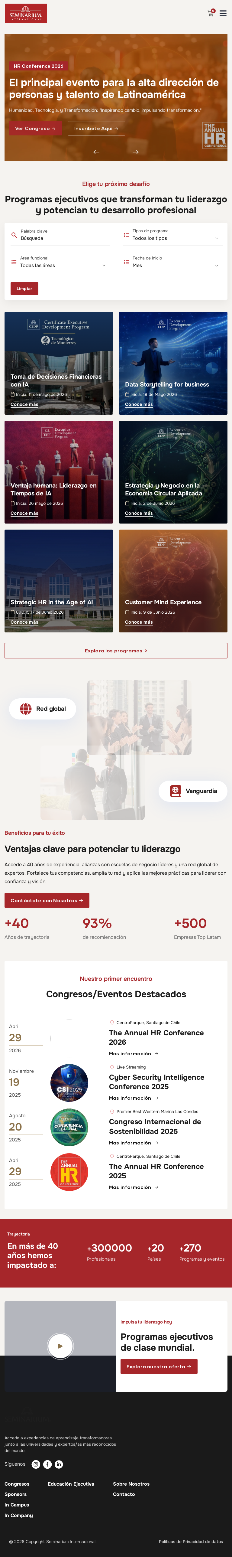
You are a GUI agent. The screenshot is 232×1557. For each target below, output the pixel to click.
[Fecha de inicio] (178, 265)
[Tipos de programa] (178, 238)
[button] (38, 67)
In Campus (17, 1505)
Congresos (17, 1484)
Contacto (124, 1494)
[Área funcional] (65, 265)
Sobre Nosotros (131, 1484)
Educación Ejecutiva (71, 1484)
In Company (19, 1516)
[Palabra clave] (55, 238)
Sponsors (16, 1494)
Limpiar (24, 288)
